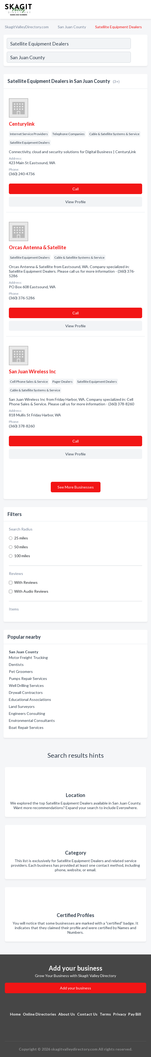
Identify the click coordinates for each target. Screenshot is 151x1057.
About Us (66, 1014)
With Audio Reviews (31, 591)
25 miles (21, 538)
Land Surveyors (22, 706)
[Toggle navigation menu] (144, 9)
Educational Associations (30, 699)
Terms (105, 1014)
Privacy (119, 1014)
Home (15, 1014)
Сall (75, 189)
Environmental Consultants (32, 720)
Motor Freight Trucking (28, 657)
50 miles (21, 547)
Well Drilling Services (26, 685)
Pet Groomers (21, 671)
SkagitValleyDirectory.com (27, 26)
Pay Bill (134, 1014)
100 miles (22, 555)
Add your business (75, 988)
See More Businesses (75, 487)
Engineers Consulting (27, 713)
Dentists (16, 664)
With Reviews (26, 582)
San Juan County (72, 26)
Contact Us (87, 1014)
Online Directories (39, 1014)
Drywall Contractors (26, 692)
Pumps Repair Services (28, 678)
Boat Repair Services (26, 727)
